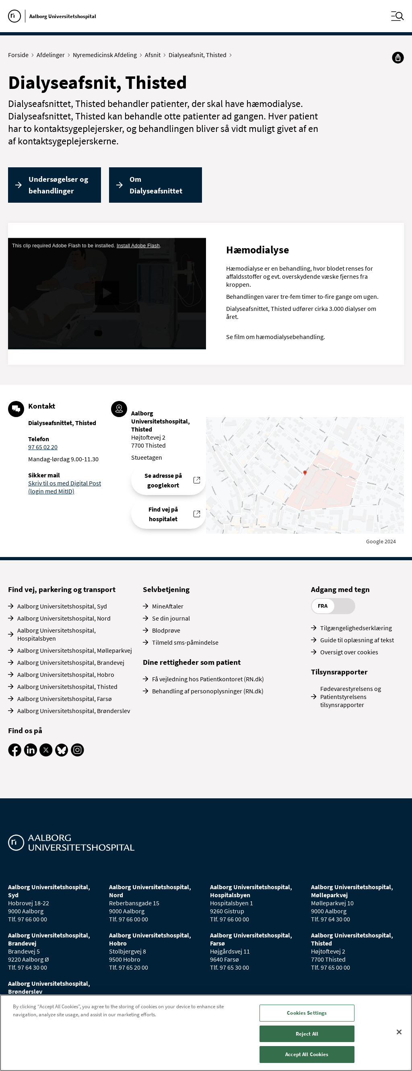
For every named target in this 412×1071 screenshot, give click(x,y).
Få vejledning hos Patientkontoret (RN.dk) (208, 679)
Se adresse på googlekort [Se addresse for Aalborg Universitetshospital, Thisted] (163, 480)
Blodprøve (166, 630)
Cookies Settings (307, 1012)
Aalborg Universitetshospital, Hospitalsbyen (56, 634)
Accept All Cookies (306, 1054)
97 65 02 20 (43, 447)
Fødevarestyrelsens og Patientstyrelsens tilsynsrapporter (350, 697)
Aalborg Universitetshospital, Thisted (67, 686)
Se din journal (171, 618)
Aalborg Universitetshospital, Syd (62, 606)
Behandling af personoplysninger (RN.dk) (208, 691)
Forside (20, 54)
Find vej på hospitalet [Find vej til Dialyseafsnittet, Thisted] (163, 514)
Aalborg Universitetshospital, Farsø (64, 699)
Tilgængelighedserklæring (356, 628)
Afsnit (154, 54)
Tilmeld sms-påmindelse (185, 642)
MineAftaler (167, 606)
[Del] (398, 57)
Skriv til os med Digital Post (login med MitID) (64, 487)
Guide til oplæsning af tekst (357, 640)
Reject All (307, 1033)
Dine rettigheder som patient (192, 662)
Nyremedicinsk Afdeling (106, 54)
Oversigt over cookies (349, 652)
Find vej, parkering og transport (61, 589)
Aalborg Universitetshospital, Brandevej (70, 662)
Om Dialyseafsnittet (156, 184)
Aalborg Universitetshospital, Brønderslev (73, 711)
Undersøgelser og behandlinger (58, 184)
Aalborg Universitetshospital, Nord (64, 618)
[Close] (399, 1032)
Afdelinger (52, 54)
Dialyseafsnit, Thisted (199, 54)
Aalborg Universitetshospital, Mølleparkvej (74, 650)
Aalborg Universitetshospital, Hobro (65, 674)
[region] (206, 1033)
